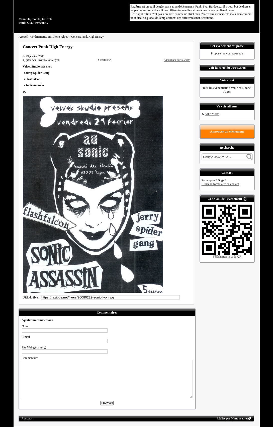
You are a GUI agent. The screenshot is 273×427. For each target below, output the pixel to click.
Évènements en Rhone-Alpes (49, 36)
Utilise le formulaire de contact (220, 184)
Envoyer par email (182, 47)
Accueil (23, 36)
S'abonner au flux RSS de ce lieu (189, 47)
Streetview (104, 60)
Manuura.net (239, 418)
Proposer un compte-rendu (227, 53)
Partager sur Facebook (168, 47)
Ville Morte (212, 114)
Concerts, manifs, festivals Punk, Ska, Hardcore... (51, 14)
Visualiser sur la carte (177, 60)
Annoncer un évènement (227, 131)
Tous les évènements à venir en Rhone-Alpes (227, 89)
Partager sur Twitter (175, 47)
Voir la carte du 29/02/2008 (227, 68)
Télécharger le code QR (227, 256)
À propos (27, 418)
